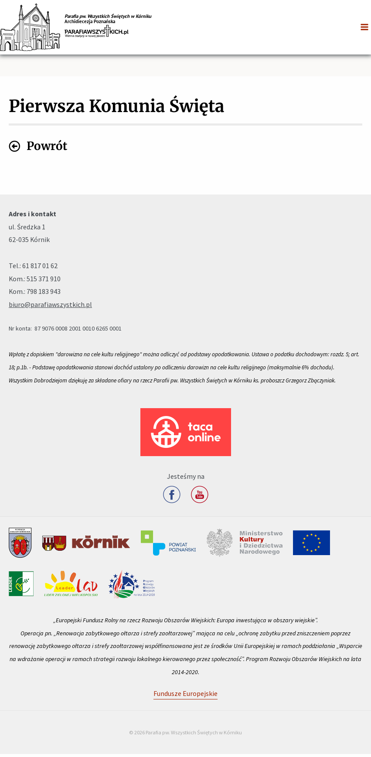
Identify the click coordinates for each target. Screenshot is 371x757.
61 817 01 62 (40, 268)
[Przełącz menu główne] (364, 27)
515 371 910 (44, 281)
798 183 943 (44, 294)
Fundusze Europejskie (185, 696)
